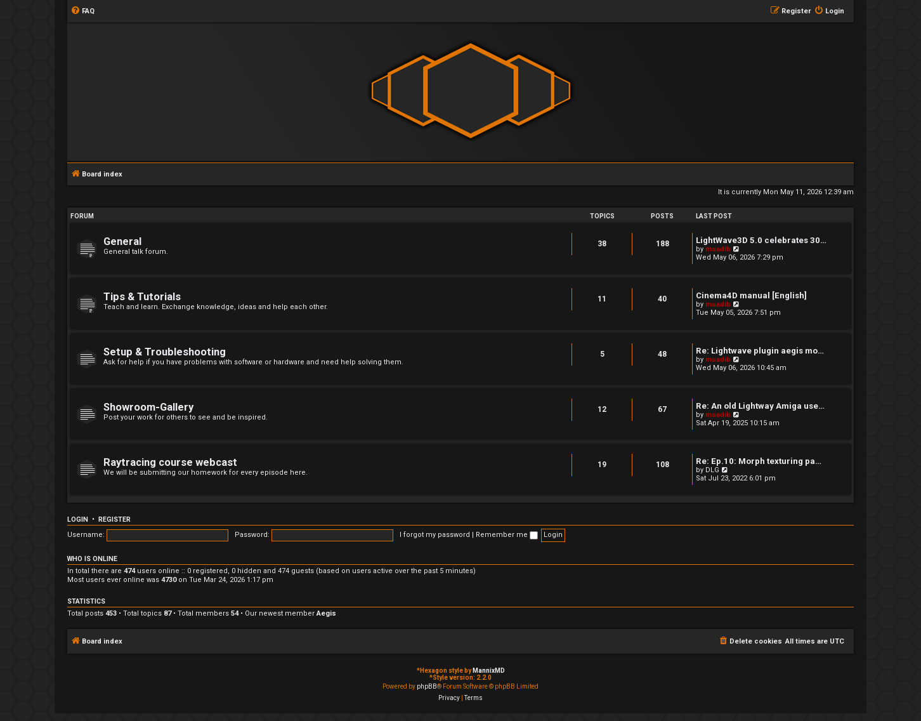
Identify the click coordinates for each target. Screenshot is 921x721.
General (122, 241)
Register (114, 519)
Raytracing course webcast (170, 462)
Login (77, 519)
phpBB (427, 686)
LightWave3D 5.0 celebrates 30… (761, 240)
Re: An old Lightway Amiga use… (760, 406)
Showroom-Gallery (148, 407)
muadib (718, 249)
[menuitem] (82, 11)
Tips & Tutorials (142, 297)
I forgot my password (435, 535)
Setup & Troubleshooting (164, 352)
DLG (712, 470)
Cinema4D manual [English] (751, 295)
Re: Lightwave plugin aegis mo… (760, 350)
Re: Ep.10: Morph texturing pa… (758, 461)
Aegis (326, 613)
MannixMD (489, 670)
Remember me (507, 535)
